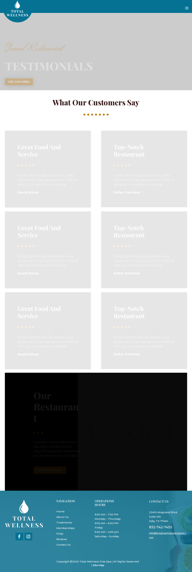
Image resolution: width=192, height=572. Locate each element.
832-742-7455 (160, 527)
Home (60, 511)
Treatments (64, 522)
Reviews (61, 539)
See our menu (19, 82)
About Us (62, 517)
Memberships (65, 528)
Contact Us (63, 544)
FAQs (59, 533)
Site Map (98, 565)
